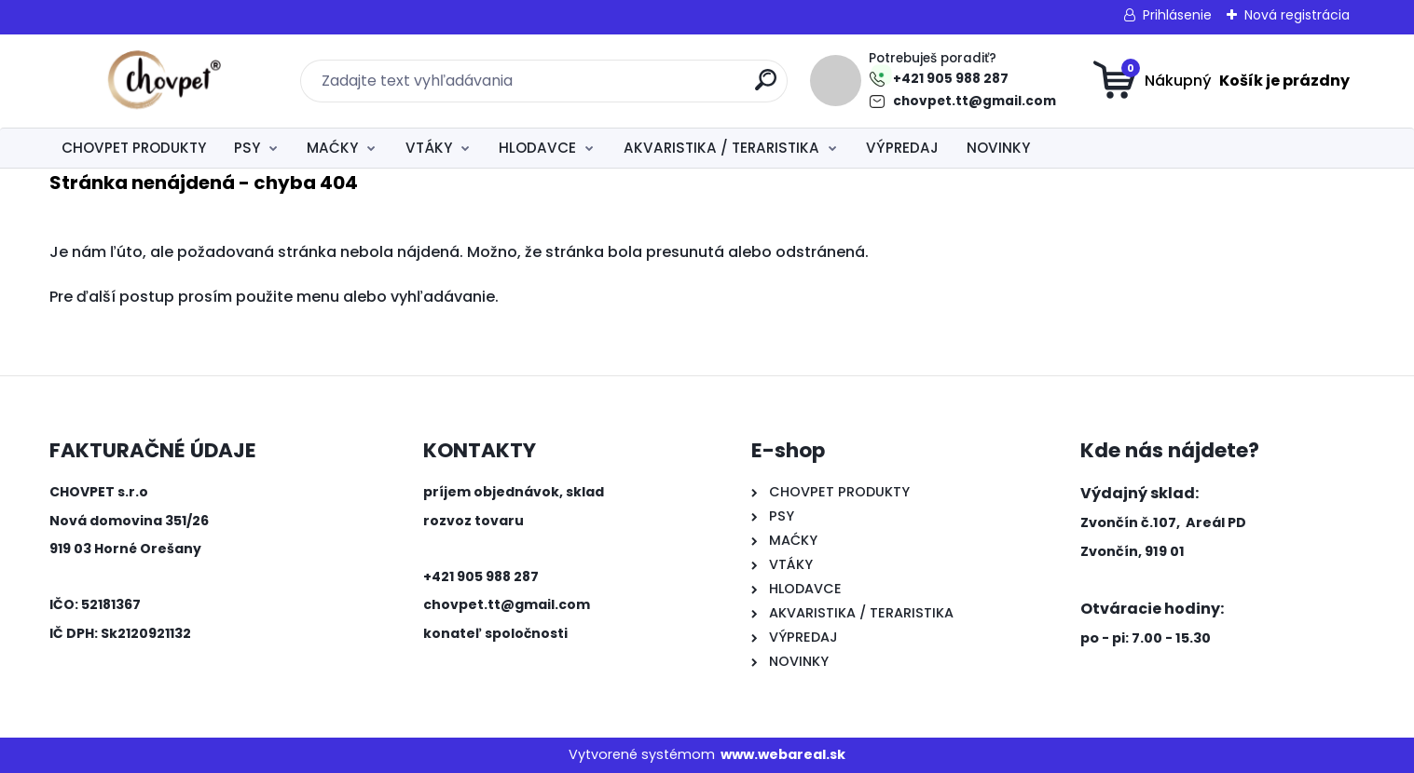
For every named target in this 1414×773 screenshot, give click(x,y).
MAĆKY (332, 147)
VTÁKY (428, 147)
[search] (765, 87)
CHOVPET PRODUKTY (134, 147)
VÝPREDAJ (902, 147)
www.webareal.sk (783, 754)
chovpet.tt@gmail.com (974, 101)
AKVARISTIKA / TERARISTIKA (721, 147)
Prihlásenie (1177, 15)
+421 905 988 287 (951, 79)
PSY (247, 147)
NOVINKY (998, 147)
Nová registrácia (1297, 15)
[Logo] (163, 81)
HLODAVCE (537, 147)
